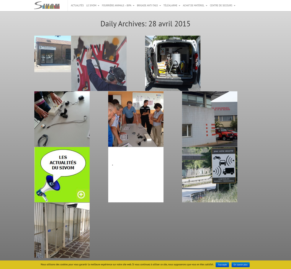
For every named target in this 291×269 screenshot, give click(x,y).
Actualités (77, 5)
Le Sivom (91, 5)
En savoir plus (241, 264)
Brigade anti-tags (147, 5)
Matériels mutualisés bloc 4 (132, 155)
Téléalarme (170, 5)
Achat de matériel (193, 5)
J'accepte (222, 264)
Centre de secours (221, 5)
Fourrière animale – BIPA (116, 5)
